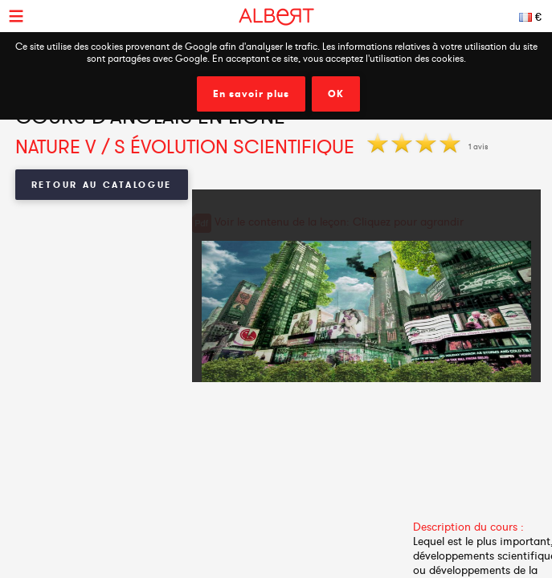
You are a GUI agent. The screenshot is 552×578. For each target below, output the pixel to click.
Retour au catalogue (101, 184)
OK (336, 94)
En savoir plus (251, 94)
